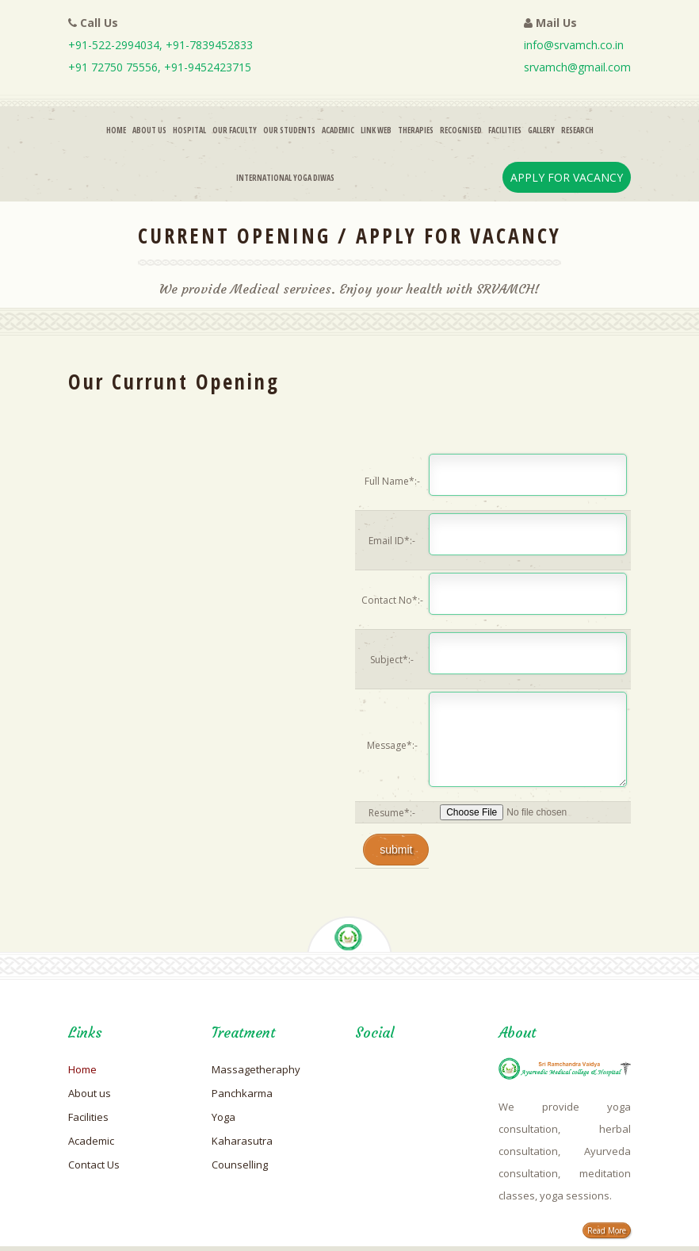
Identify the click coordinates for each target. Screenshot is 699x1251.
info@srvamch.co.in (574, 44)
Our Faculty (234, 130)
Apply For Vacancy (566, 177)
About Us (149, 130)
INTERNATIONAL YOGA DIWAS (285, 177)
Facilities (504, 130)
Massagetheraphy (256, 1069)
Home (116, 130)
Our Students (289, 130)
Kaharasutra (242, 1141)
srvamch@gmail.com (577, 67)
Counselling (240, 1164)
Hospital (189, 130)
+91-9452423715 (207, 67)
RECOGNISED (461, 130)
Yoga (223, 1117)
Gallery (541, 130)
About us (89, 1093)
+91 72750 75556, (116, 67)
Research (577, 130)
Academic (338, 130)
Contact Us (94, 1164)
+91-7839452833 (209, 44)
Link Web (376, 130)
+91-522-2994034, (117, 44)
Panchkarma (242, 1093)
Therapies (416, 130)
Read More (606, 1230)
